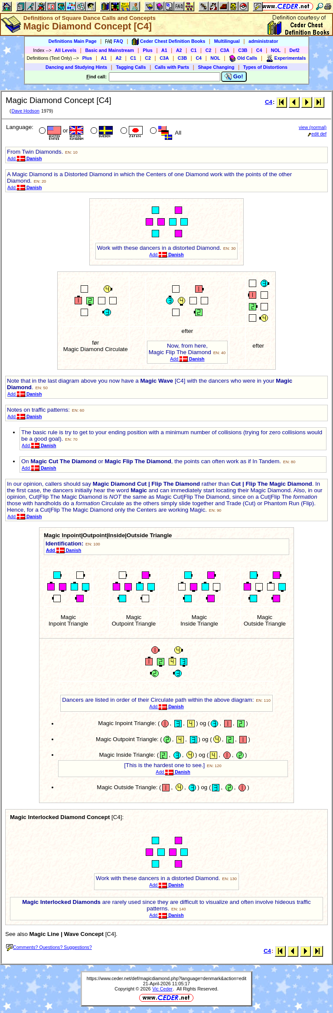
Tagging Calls (131, 67)
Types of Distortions (265, 67)
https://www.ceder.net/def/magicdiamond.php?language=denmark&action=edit (166, 978)
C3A (224, 50)
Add (24, 158)
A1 (164, 50)
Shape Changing (216, 67)
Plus (148, 50)
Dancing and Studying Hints (76, 67)
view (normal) (312, 127)
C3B (242, 50)
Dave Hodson (25, 110)
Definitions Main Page (73, 41)
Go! (234, 76)
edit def (317, 133)
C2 (209, 50)
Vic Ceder (162, 988)
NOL (276, 50)
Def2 (295, 50)
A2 (179, 50)
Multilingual (227, 41)
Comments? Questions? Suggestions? (49, 947)
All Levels (65, 50)
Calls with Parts (172, 67)
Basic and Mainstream (109, 50)
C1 (194, 50)
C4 (259, 50)
